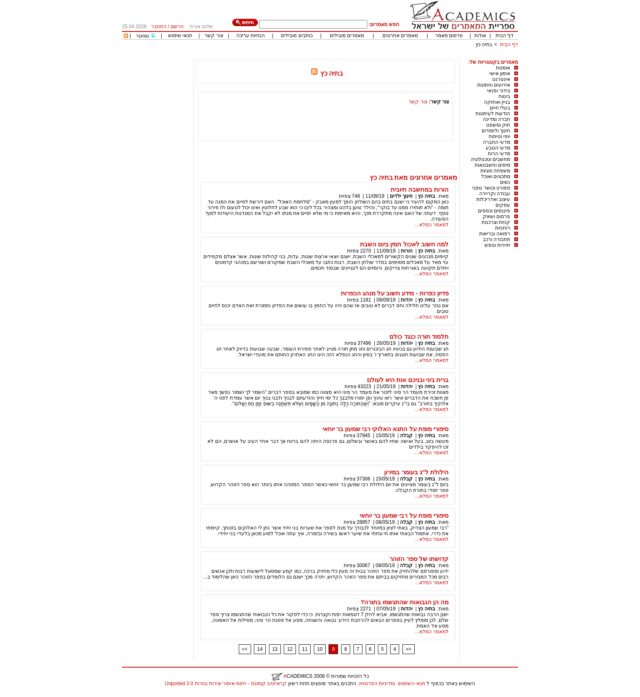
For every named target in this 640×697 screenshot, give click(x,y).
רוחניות (502, 228)
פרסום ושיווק (496, 216)
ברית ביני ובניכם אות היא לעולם (408, 379)
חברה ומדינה (496, 119)
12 (289, 649)
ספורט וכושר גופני (491, 188)
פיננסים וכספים (494, 211)
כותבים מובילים (296, 35)
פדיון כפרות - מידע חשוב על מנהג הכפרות (395, 293)
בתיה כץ (484, 44)
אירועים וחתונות (493, 85)
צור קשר (213, 35)
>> (408, 649)
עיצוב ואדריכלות (493, 199)
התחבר (159, 26)
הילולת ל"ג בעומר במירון (416, 472)
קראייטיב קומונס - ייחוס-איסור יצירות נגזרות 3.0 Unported (226, 683)
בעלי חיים (500, 108)
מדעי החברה (496, 142)
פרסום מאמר (449, 35)
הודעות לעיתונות (493, 113)
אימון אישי (499, 73)
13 (275, 649)
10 (319, 649)
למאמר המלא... (432, 225)
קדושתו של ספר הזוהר (419, 558)
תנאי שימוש (180, 35)
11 (304, 649)
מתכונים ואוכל (495, 176)
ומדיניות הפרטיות (377, 683)
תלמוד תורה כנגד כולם (419, 336)
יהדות (407, 300)
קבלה (406, 435)
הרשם (177, 26)
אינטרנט (501, 79)
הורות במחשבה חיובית (420, 189)
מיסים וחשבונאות (492, 165)
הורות (407, 251)
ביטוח (504, 96)
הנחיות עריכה (250, 35)
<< (245, 649)
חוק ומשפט (498, 125)
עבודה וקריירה (494, 194)
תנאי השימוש (411, 683)
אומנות (503, 68)
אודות (480, 35)
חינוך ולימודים (496, 131)
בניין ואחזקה (497, 102)
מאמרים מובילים (347, 35)
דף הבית (504, 35)
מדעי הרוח (499, 153)
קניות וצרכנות (496, 222)
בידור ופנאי (498, 91)
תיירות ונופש (497, 245)
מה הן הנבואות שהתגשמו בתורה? (404, 602)
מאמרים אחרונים (400, 35)
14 (259, 649)
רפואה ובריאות (494, 234)
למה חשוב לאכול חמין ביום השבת (404, 244)
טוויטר (142, 36)
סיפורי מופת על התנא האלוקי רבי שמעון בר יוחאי (385, 428)
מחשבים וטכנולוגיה (490, 159)
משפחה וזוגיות (495, 171)
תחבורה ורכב (496, 239)
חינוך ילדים (401, 196)
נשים (505, 182)
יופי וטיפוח (499, 136)
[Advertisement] (369, 56)
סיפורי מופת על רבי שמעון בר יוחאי (404, 515)
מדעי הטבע (498, 148)
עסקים (503, 205)
